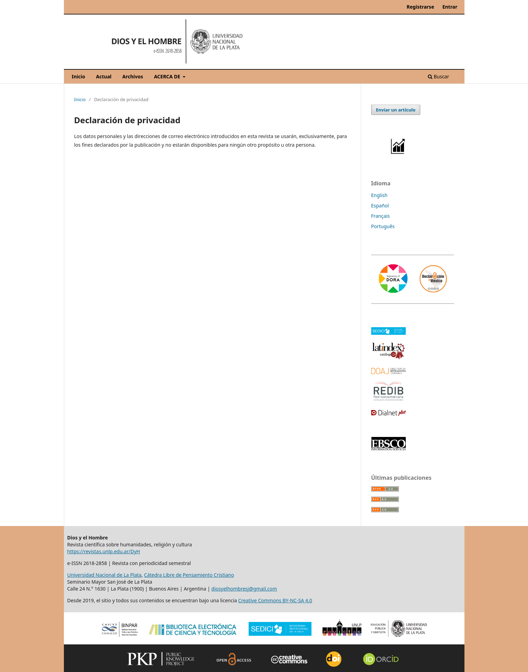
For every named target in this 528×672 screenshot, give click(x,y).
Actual (104, 76)
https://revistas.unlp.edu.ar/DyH (103, 551)
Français (380, 216)
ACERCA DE (167, 76)
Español (380, 205)
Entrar (450, 6)
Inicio (78, 76)
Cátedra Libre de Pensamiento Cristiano (189, 575)
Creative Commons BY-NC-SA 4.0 (275, 600)
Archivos (132, 76)
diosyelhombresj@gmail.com (244, 588)
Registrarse (420, 6)
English (379, 195)
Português (383, 226)
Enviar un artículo (396, 110)
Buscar (438, 76)
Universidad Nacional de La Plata (104, 575)
